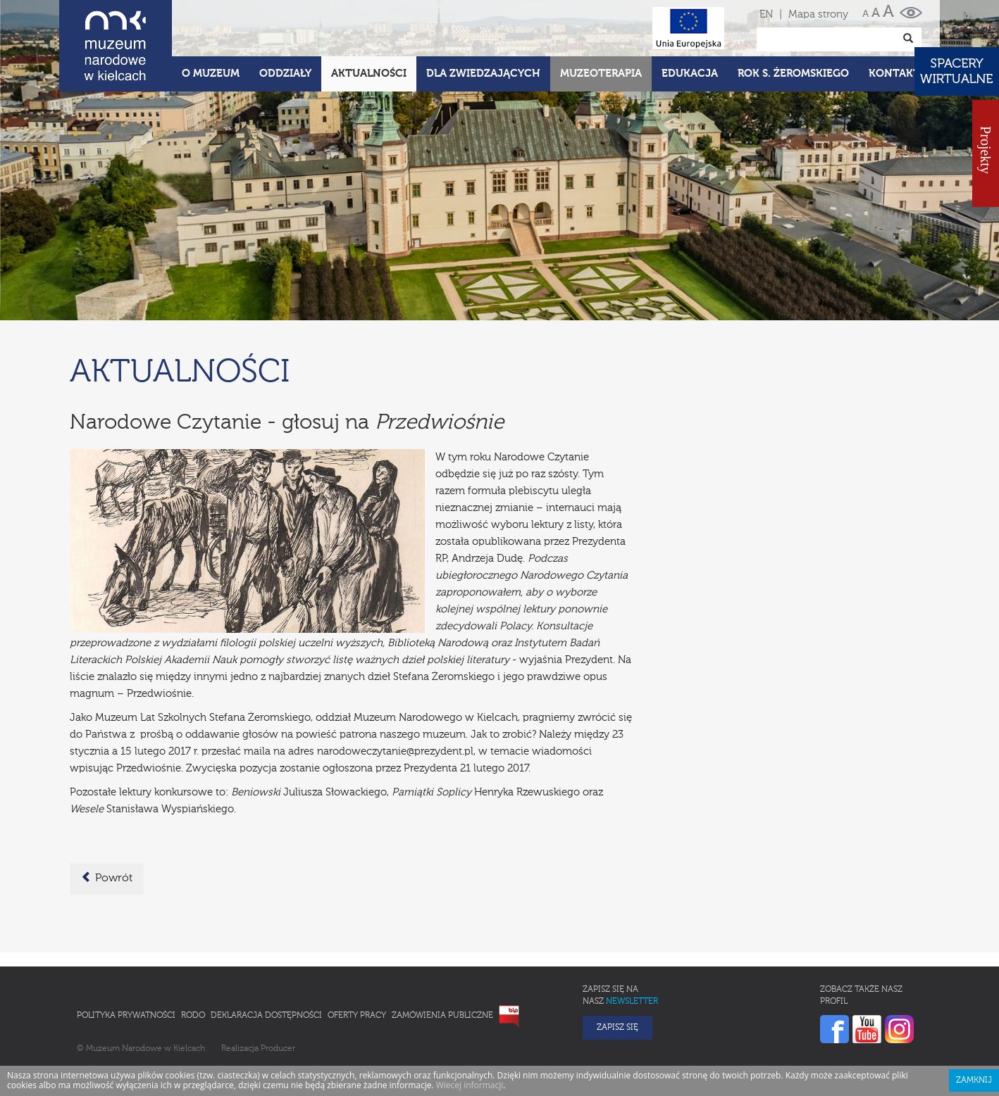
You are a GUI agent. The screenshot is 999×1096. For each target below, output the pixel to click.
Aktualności (369, 73)
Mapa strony (818, 14)
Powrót (106, 877)
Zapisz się (617, 1027)
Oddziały (285, 73)
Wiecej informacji (470, 1085)
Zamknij (974, 1080)
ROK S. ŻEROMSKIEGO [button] (793, 73)
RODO (193, 1016)
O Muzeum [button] (211, 73)
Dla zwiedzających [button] (483, 73)
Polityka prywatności (126, 1016)
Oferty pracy (357, 1016)
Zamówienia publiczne (442, 1016)
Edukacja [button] (690, 73)
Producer (278, 1049)
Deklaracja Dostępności (266, 1016)
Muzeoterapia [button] (601, 73)
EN (766, 14)
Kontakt (894, 73)
